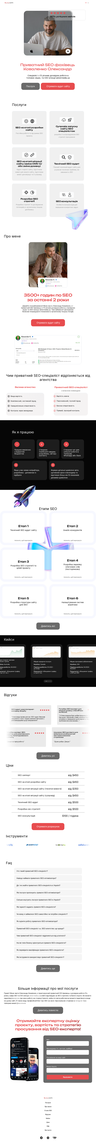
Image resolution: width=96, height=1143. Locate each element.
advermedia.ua (34, 996)
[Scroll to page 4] (48, 681)
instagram (79, 1001)
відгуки (17, 998)
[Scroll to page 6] (51, 681)
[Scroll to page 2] (46, 681)
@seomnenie (21, 1003)
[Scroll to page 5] (49, 681)
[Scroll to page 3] (47, 681)
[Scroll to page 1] (45, 681)
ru (88, 2)
